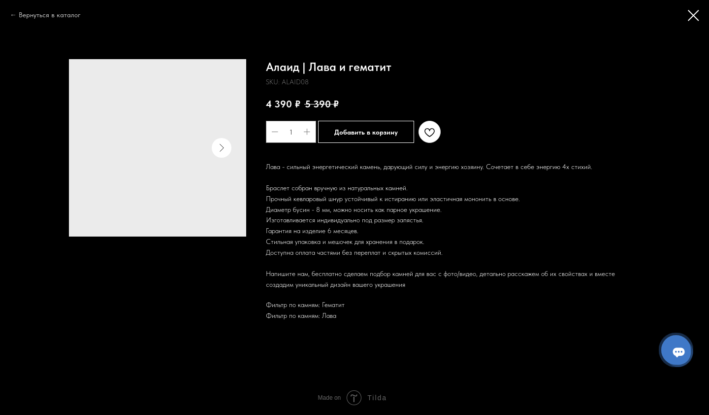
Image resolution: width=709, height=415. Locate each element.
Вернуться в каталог (50, 15)
